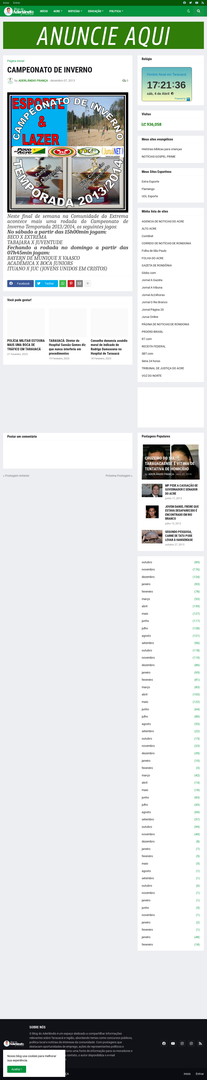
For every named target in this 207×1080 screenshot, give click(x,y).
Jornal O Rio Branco (154, 302)
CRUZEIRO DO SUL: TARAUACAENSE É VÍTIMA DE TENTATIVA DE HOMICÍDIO (170, 463)
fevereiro (171, 592)
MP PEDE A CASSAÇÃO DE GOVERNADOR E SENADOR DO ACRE (181, 489)
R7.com (147, 339)
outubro (171, 562)
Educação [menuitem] (94, 11)
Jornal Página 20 (153, 309)
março (171, 599)
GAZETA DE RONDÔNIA (157, 265)
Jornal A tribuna (152, 287)
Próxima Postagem (118, 475)
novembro (171, 570)
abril (171, 606)
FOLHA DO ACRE (152, 258)
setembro (171, 643)
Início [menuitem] (44, 11)
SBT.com (147, 353)
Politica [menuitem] (115, 11)
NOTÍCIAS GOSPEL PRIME (159, 156)
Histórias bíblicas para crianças (162, 149)
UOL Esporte (150, 196)
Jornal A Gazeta (152, 280)
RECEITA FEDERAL (154, 346)
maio (171, 614)
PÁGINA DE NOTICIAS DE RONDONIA (165, 324)
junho (171, 621)
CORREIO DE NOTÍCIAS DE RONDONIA (166, 243)
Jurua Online (150, 316)
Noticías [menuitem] (74, 11)
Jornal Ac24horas (153, 295)
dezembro (171, 577)
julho (171, 628)
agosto (171, 636)
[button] (188, 11)
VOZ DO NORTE (152, 375)
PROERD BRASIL (152, 331)
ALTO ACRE (149, 228)
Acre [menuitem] (56, 11)
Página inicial (15, 60)
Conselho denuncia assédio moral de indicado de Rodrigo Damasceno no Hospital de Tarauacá (109, 347)
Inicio (6, 2)
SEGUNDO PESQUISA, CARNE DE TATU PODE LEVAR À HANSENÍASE (179, 536)
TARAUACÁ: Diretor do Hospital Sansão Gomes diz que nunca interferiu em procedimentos (67, 347)
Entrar (16, 2)
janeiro (171, 584)
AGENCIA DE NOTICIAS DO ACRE (163, 221)
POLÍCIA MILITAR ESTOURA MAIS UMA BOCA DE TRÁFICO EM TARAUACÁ (26, 345)
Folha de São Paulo (154, 250)
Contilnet (147, 236)
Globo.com (149, 272)
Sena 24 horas (151, 361)
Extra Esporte (150, 181)
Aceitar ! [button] (16, 1069)
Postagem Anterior (17, 475)
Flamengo (148, 189)
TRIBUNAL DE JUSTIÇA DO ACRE (163, 368)
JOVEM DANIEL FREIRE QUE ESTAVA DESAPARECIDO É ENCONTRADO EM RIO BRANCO (182, 513)
